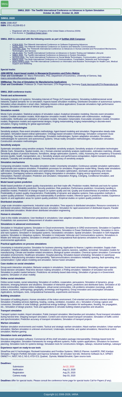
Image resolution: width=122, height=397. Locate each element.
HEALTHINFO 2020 (20, 61)
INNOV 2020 (17, 59)
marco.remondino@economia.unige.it (18, 78)
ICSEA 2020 (17, 44)
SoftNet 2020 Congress (73, 39)
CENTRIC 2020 (19, 49)
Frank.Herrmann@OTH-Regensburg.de (99, 84)
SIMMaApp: (7, 82)
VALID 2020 (17, 53)
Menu (5, 3)
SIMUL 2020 (17, 55)
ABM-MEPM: (7, 73)
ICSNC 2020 (17, 47)
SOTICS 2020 (18, 57)
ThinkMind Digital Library (36, 33)
